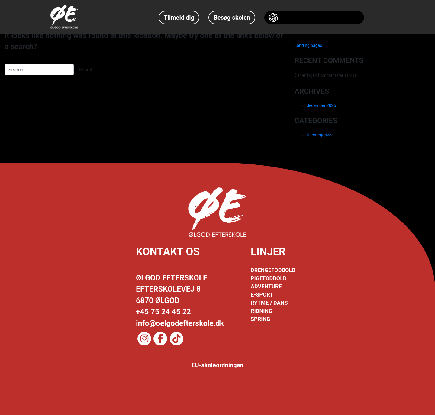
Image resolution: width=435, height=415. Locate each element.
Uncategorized (320, 134)
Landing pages (308, 45)
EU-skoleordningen (217, 365)
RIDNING (261, 311)
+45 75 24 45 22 (163, 311)
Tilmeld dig (179, 17)
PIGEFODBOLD (269, 278)
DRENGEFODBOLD (273, 270)
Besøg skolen (232, 17)
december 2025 (321, 105)
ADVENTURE (266, 286)
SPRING (260, 319)
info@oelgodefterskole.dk (180, 323)
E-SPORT (262, 294)
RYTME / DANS (269, 303)
